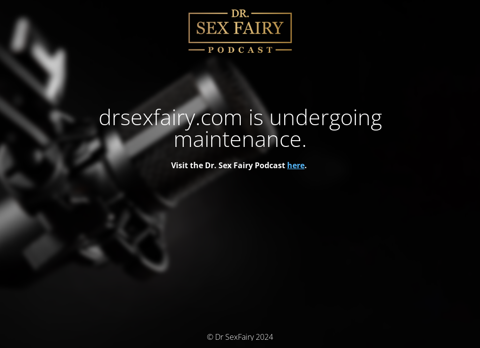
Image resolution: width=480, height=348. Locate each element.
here (296, 165)
